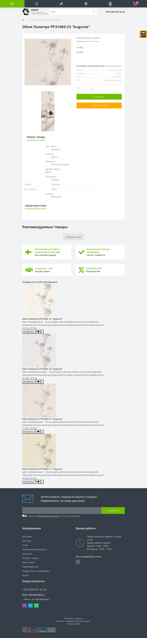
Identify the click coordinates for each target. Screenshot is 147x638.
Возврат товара (30, 558)
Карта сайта (28, 562)
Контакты (27, 553)
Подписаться (113, 510)
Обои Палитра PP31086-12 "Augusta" (42, 318)
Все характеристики (114, 66)
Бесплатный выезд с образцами (98, 250)
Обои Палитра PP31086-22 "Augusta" (42, 419)
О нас (25, 545)
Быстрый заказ (99, 105)
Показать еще (73, 237)
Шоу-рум (26, 540)
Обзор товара (36, 137)
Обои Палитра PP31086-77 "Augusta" (42, 469)
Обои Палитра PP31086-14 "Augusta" (42, 368)
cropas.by (79, 618)
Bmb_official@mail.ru (33, 594)
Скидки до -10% (44, 268)
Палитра (96, 38)
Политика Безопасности (48, 516)
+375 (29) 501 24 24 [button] (34, 589)
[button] (61, 3)
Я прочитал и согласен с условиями (53, 516)
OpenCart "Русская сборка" (79, 621)
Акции (25, 575)
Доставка (27, 536)
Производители (30, 566)
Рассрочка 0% (94, 268)
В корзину (99, 96)
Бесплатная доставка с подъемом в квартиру (47, 250)
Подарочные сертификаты (36, 571)
